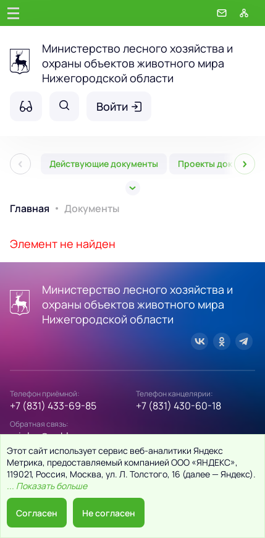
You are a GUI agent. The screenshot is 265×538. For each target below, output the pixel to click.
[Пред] (20, 163)
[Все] (132, 188)
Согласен (36, 513)
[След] (244, 163)
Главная (29, 208)
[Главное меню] (13, 13)
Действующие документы (103, 163)
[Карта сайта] (244, 13)
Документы (91, 208)
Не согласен (108, 513)
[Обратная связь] (221, 13)
